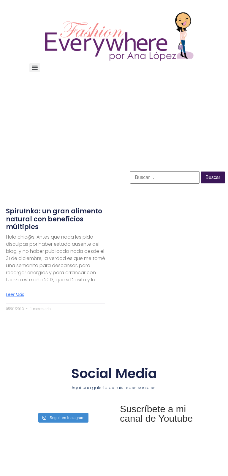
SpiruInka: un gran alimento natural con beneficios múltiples (54, 219)
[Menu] (34, 67)
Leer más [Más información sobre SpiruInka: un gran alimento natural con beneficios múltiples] (15, 294)
